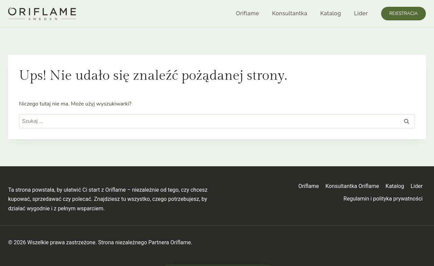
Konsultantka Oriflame (352, 186)
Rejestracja (403, 14)
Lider (361, 13)
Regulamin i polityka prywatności (382, 198)
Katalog (330, 13)
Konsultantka (290, 13)
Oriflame (247, 13)
